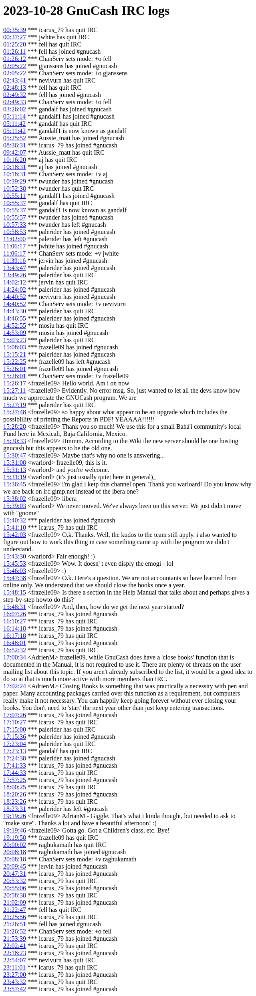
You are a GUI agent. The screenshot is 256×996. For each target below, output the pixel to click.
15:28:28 (14, 426)
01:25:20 (14, 44)
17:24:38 (14, 758)
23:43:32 (14, 981)
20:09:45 (14, 866)
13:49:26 (14, 275)
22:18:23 (14, 953)
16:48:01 (14, 642)
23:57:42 (14, 989)
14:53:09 (14, 332)
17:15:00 (14, 729)
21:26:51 (14, 924)
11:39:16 (14, 260)
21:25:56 (14, 916)
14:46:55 (14, 318)
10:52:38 (14, 188)
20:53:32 (14, 880)
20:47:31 (14, 873)
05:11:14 (14, 116)
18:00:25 (14, 787)
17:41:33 (14, 765)
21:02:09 (14, 902)
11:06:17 (14, 246)
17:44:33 (14, 772)
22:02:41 (14, 945)
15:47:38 (14, 578)
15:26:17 (14, 383)
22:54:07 (14, 960)
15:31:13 (14, 469)
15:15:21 (14, 354)
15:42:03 (14, 534)
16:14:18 (14, 628)
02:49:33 (14, 102)
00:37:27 (14, 37)
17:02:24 (14, 686)
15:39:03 (14, 505)
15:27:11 (14, 390)
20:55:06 (14, 888)
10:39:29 (14, 181)
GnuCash (92, 10)
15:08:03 (14, 347)
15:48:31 (14, 606)
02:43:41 (14, 80)
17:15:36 (14, 736)
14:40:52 (14, 296)
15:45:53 (14, 563)
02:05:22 (14, 66)
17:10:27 (14, 722)
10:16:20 (14, 159)
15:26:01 (14, 368)
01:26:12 (14, 58)
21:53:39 (14, 938)
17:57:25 (14, 779)
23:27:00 (14, 974)
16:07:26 (14, 614)
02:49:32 (14, 94)
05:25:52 (14, 138)
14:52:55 (14, 325)
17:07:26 (14, 715)
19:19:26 (14, 816)
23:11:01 (14, 967)
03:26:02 (14, 109)
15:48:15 (14, 592)
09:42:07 (14, 152)
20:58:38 (14, 895)
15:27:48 (14, 412)
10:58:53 (14, 231)
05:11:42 (14, 123)
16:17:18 (14, 635)
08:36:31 (14, 145)
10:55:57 (14, 217)
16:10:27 (14, 621)
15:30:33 (14, 441)
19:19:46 (14, 830)
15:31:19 (14, 477)
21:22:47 (14, 909)
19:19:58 (14, 837)
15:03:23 (14, 340)
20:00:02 (14, 844)
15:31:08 (14, 462)
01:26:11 (14, 51)
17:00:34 (14, 657)
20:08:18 (14, 852)
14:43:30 (14, 311)
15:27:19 (14, 404)
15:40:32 (14, 520)
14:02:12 (14, 282)
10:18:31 (14, 166)
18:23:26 (14, 801)
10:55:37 (14, 203)
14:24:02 (14, 289)
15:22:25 (14, 361)
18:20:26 (14, 794)
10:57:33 (14, 224)
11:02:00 (14, 239)
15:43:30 (14, 556)
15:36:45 (14, 484)
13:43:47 (14, 267)
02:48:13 (14, 87)
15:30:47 (14, 455)
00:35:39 (14, 29)
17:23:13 (14, 751)
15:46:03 (14, 570)
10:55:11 (14, 195)
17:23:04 (14, 743)
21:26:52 (14, 931)
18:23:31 (14, 808)
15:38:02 (14, 498)
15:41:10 (14, 527)
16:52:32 (14, 650)
